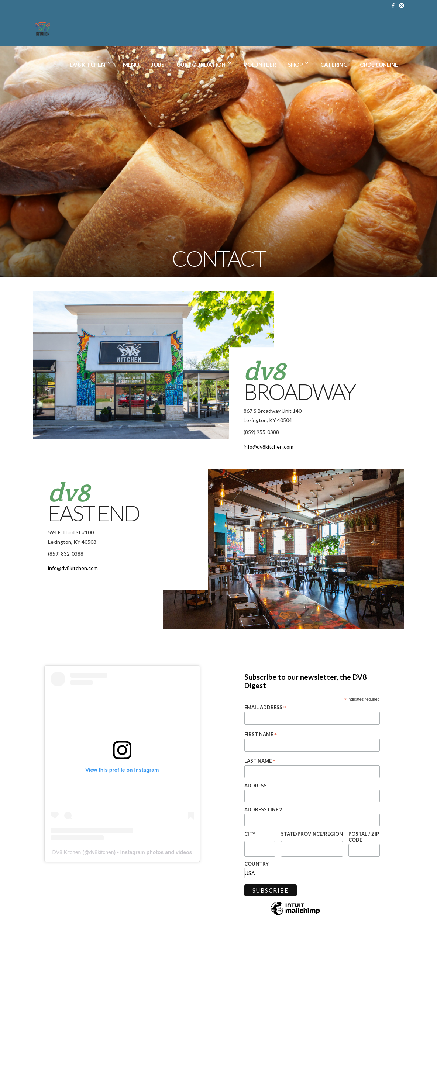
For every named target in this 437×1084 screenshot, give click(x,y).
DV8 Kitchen (87, 65)
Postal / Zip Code (363, 837)
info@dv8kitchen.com (268, 446)
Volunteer (259, 65)
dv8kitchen (101, 852)
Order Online (379, 65)
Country (256, 864)
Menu (131, 65)
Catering (334, 65)
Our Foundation (201, 65)
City (249, 834)
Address (255, 785)
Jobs (157, 65)
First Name (260, 734)
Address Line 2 (263, 809)
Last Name (259, 760)
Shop (295, 65)
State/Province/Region (312, 834)
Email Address (265, 707)
